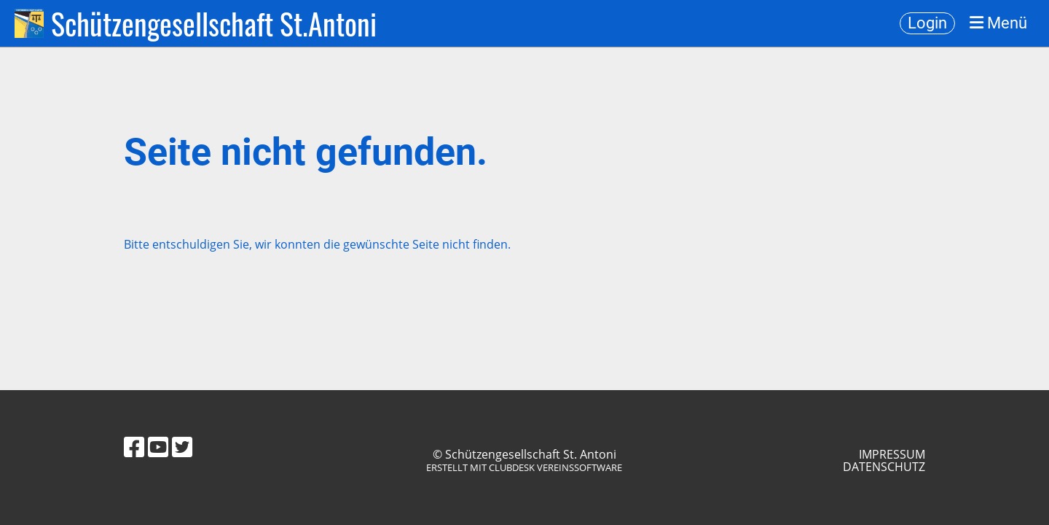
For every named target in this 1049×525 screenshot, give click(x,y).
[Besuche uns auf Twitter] (182, 446)
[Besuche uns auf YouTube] (158, 446)
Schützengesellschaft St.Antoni (214, 23)
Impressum (892, 454)
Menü (998, 23)
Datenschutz (884, 467)
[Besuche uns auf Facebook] (134, 446)
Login (927, 23)
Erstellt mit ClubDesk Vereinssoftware (524, 467)
